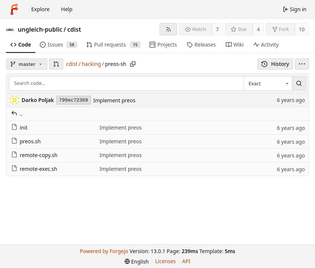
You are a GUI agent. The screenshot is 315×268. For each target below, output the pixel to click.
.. (17, 113)
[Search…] (299, 83)
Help (67, 9)
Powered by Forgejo (104, 251)
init (19, 127)
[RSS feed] (168, 29)
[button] (56, 64)
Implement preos (114, 100)
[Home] (14, 9)
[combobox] (268, 83)
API (186, 261)
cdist (74, 29)
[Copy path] (133, 64)
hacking (91, 63)
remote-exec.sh (34, 168)
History (275, 63)
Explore (40, 9)
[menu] (302, 64)
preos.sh (26, 141)
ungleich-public (40, 29)
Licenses (165, 261)
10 (302, 29)
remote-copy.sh (34, 155)
